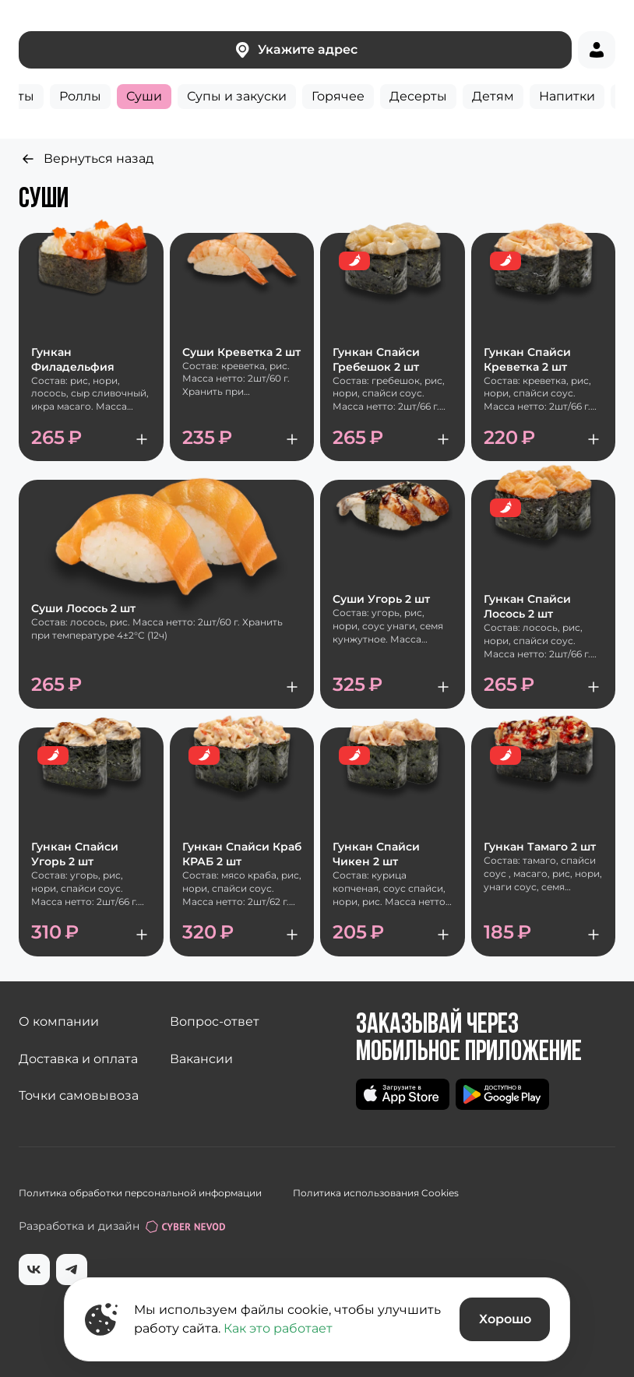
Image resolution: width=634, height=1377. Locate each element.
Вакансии (201, 1058)
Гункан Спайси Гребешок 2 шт (376, 359)
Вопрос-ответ (214, 1021)
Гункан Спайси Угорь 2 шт (74, 854)
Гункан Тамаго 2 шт (540, 847)
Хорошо (505, 1319)
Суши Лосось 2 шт (83, 608)
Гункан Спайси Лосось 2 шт (527, 606)
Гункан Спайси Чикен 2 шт (376, 854)
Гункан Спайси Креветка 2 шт (527, 359)
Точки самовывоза (79, 1095)
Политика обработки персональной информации (140, 1193)
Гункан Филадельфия (72, 359)
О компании (59, 1021)
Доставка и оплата (78, 1058)
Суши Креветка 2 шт (241, 352)
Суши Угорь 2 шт (381, 599)
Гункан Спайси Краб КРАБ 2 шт (241, 854)
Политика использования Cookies (376, 1193)
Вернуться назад (86, 159)
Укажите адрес (295, 49)
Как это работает (278, 1328)
